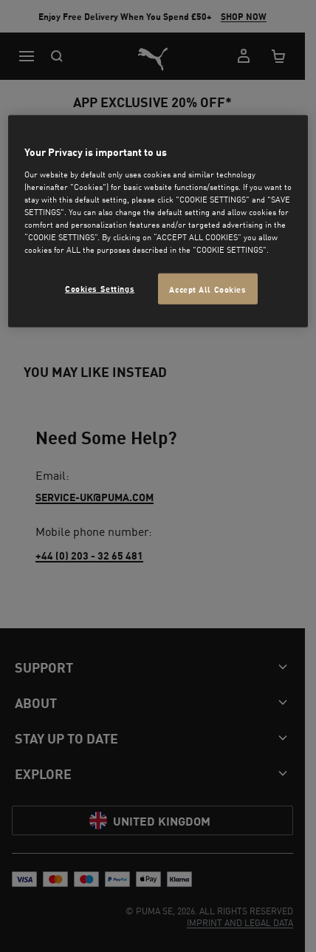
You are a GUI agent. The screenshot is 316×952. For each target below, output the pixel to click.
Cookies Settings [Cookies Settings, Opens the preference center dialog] (99, 288)
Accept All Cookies (207, 288)
